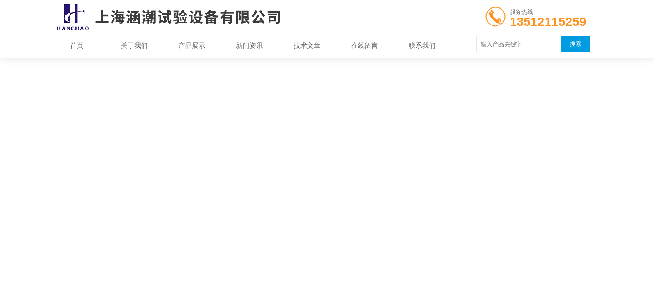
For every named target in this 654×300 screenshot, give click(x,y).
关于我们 (134, 45)
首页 (76, 45)
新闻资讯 (249, 45)
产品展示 (192, 45)
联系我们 (422, 45)
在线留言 (364, 45)
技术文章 (307, 45)
